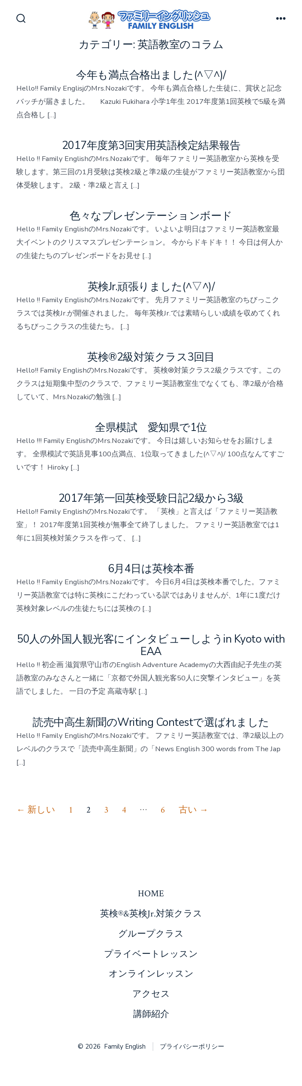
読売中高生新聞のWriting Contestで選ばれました (151, 722)
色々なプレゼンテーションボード (151, 216)
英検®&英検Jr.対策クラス (151, 913)
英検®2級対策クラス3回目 (150, 357)
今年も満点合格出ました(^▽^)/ (151, 75)
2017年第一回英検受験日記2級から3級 (151, 498)
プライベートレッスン (151, 954)
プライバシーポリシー (192, 1046)
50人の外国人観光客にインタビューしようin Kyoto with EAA (151, 645)
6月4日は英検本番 (156, 568)
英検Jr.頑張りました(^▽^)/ (151, 286)
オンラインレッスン (151, 974)
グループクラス (151, 934)
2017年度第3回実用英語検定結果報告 (151, 145)
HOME (151, 893)
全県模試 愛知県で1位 (151, 427)
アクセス (151, 994)
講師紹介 (151, 1014)
